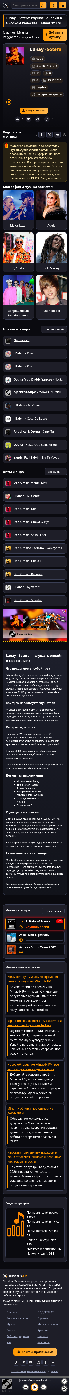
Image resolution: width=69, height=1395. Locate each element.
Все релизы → (54, 329)
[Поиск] (29, 5)
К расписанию (53, 911)
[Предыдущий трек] (25, 1387)
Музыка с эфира (48, 1324)
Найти (42, 5)
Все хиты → (55, 472)
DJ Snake (18, 268)
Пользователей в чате (42, 1221)
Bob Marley (51, 268)
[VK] (53, 1362)
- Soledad (28, 600)
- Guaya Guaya (32, 522)
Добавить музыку (54, 34)
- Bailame (28, 574)
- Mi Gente (27, 496)
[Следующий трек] (43, 1387)
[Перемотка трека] (39, 102)
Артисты (43, 1330)
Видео (11, 1330)
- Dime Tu (34, 432)
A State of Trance (38, 921)
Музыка (23, 32)
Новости (43, 1336)
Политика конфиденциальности (28, 1371)
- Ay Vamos (27, 587)
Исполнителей (37, 1254)
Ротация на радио (18, 1318)
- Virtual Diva (30, 483)
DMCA (54, 1371)
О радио (43, 1318)
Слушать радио (37, 927)
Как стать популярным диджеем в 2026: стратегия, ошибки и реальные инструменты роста (34, 1157)
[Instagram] (38, 1362)
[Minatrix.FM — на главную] (6, 5)
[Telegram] (23, 1362)
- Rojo (23, 366)
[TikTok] (16, 1362)
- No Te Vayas (36, 457)
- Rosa (24, 353)
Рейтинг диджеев (18, 1336)
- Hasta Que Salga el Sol (35, 445)
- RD (21, 340)
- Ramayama (38, 548)
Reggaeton (10, 37)
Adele (51, 225)
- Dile (25, 509)
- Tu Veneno (28, 405)
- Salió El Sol (30, 535)
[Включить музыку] (35, 1387)
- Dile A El (28, 561)
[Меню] (62, 5)
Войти (53, 5)
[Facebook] (45, 1362)
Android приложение (35, 1352)
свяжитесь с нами (22, 174)
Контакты (44, 1342)
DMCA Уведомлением (46, 178)
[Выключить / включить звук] (64, 1381)
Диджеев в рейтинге (41, 1249)
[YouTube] (30, 1362)
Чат (9, 1342)
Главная (9, 32)
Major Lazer (18, 225)
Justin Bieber (51, 311)
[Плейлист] (64, 1388)
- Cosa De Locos (30, 418)
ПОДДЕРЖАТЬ (46, 1312)
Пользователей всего (42, 1212)
